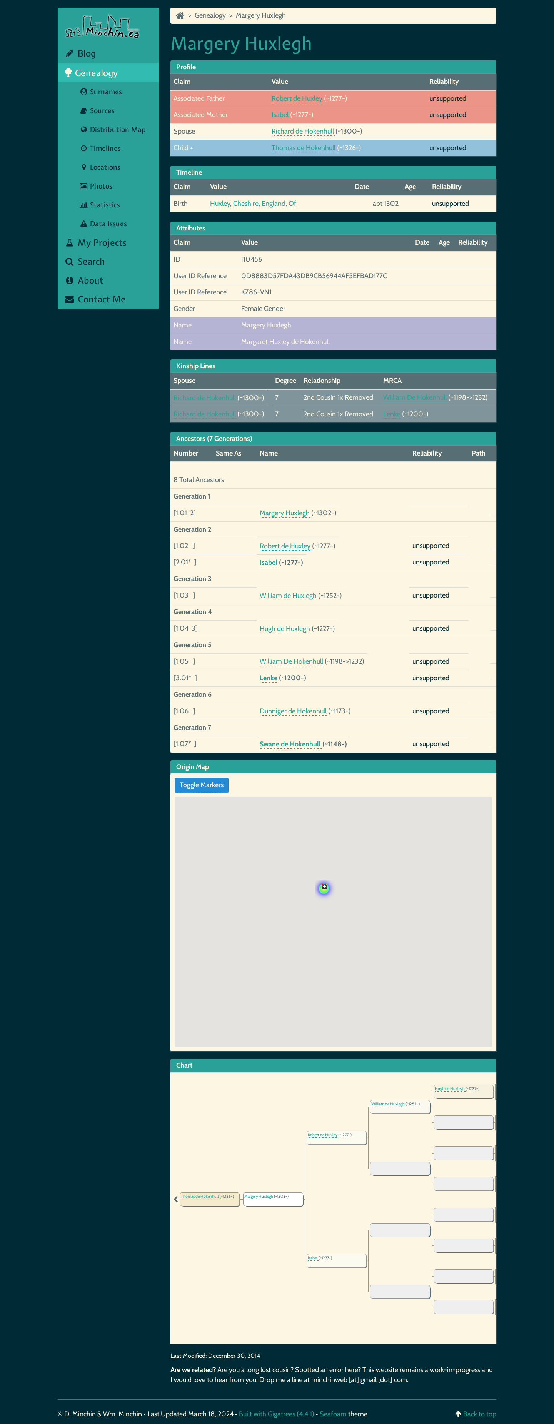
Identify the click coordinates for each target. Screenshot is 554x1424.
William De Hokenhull (415, 397)
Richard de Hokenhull (303, 131)
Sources (97, 110)
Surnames (100, 92)
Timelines (100, 148)
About (83, 280)
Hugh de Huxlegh (286, 628)
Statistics (99, 205)
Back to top (479, 1414)
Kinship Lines (195, 366)
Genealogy (91, 73)
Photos (95, 186)
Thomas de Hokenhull (304, 148)
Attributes (190, 228)
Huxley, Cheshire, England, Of (253, 203)
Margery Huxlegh (261, 15)
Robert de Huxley (298, 98)
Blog (80, 53)
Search (84, 261)
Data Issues (103, 224)
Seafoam (334, 1414)
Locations (99, 167)
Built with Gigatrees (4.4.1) (276, 1414)
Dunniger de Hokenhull (294, 711)
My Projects (95, 243)
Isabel (281, 114)
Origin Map (192, 767)
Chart (184, 1065)
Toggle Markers (202, 785)
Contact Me (95, 299)
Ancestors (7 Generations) (214, 438)
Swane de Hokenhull (291, 744)
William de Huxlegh (289, 595)
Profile (186, 67)
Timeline (189, 172)
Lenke (392, 414)
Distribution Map (112, 129)
